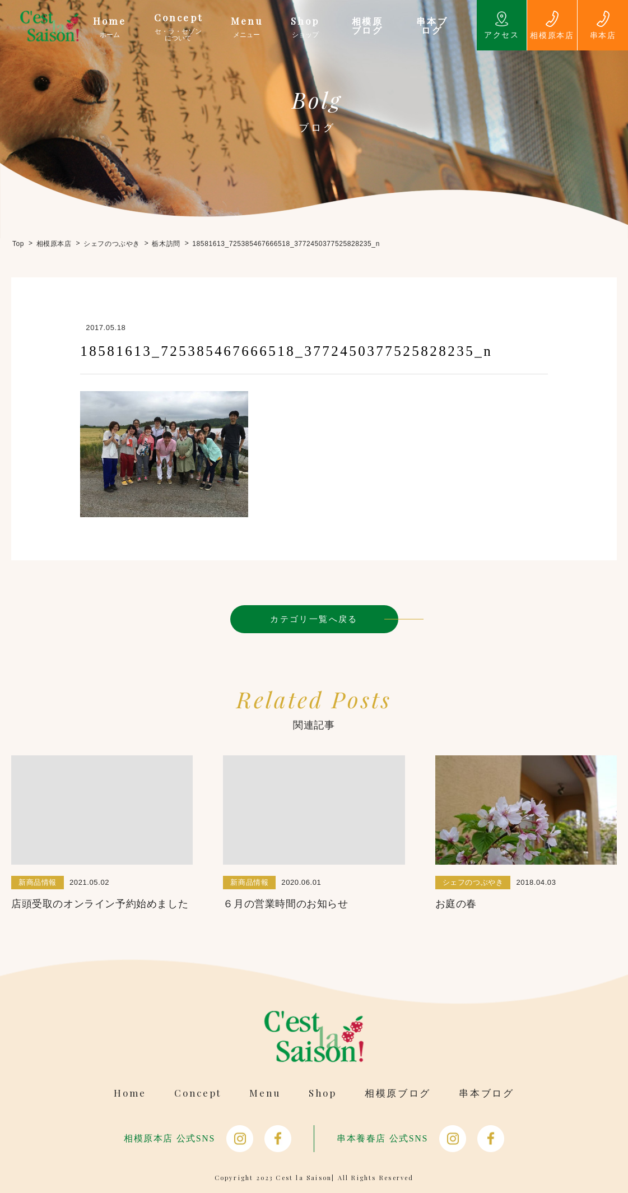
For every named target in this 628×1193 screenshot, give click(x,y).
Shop (323, 1093)
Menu (265, 1093)
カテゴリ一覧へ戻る (314, 619)
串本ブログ (486, 1093)
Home (130, 1093)
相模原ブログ (398, 1093)
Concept (197, 1093)
